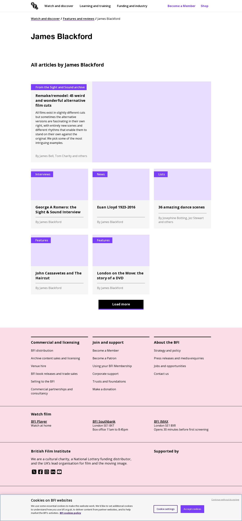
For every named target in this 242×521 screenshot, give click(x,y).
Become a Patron (104, 358)
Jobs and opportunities (170, 366)
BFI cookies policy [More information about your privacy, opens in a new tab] (70, 513)
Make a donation (104, 389)
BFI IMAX (161, 421)
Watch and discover (58, 6)
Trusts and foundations (109, 381)
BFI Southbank (104, 421)
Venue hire (38, 366)
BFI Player (39, 421)
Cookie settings (165, 509)
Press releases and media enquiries (179, 358)
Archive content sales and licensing (55, 358)
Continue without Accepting (225, 499)
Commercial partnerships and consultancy (52, 391)
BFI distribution (42, 350)
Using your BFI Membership (112, 366)
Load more (121, 304)
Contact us (161, 374)
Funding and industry (132, 6)
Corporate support (105, 374)
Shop (204, 6)
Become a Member (181, 6)
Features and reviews (78, 19)
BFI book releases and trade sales (54, 374)
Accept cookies (192, 509)
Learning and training (95, 6)
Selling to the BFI (43, 381)
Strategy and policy (167, 350)
